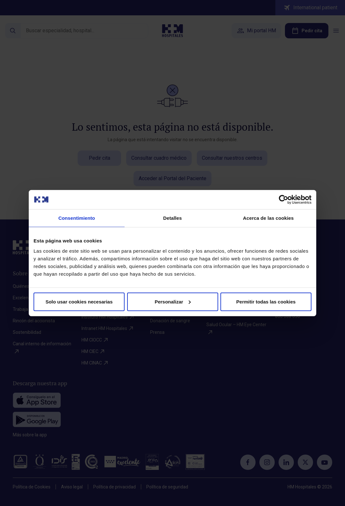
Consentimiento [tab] (76, 218)
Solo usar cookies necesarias (78, 301)
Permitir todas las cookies (266, 301)
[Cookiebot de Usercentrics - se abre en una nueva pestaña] (283, 199)
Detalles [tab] (172, 218)
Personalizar (173, 301)
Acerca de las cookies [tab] (268, 218)
